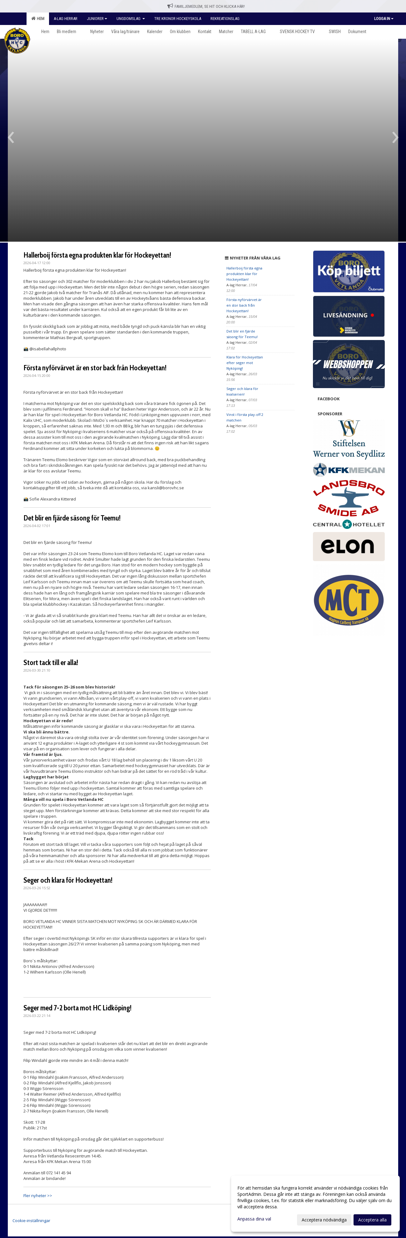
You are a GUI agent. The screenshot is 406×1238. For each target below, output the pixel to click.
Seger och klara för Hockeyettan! (67, 880)
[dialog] (315, 1204)
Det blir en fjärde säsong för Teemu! (72, 518)
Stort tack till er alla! (50, 662)
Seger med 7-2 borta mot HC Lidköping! (77, 1008)
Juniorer (97, 18)
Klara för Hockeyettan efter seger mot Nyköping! (244, 363)
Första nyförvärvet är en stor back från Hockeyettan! (94, 367)
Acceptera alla (372, 1220)
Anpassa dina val (254, 1219)
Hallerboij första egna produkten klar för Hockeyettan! (97, 255)
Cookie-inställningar (31, 1220)
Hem (37, 18)
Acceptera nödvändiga (324, 1220)
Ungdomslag (130, 18)
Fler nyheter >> (37, 1195)
